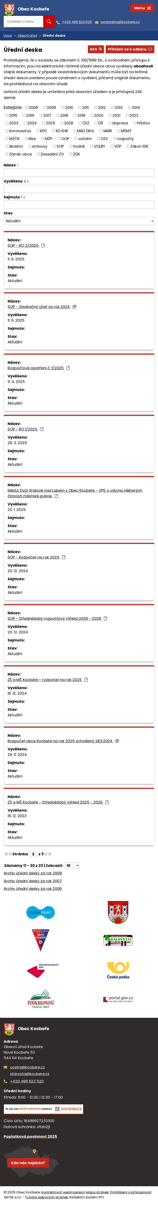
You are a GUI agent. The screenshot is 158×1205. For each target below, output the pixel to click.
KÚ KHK (62, 131)
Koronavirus (20, 131)
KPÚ (43, 131)
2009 (51, 108)
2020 (98, 116)
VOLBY (99, 146)
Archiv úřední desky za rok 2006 (33, 889)
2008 (33, 108)
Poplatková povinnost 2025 (30, 1137)
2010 (69, 108)
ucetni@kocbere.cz (27, 1068)
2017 (47, 116)
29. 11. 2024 (17, 755)
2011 (85, 108)
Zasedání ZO (52, 154)
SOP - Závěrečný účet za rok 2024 (42, 307)
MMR (107, 131)
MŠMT (126, 131)
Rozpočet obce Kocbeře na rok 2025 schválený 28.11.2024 (63, 741)
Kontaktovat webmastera (62, 1193)
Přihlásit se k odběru (129, 50)
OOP (65, 139)
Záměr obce (20, 154)
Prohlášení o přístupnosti (130, 1193)
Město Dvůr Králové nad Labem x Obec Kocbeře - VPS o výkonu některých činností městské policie (75, 493)
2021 (116, 116)
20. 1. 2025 (17, 510)
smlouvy (39, 146)
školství (16, 146)
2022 (133, 116)
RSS (95, 50)
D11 (100, 123)
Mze (32, 139)
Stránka (20, 854)
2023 (13, 123)
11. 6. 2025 (16, 259)
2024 (32, 123)
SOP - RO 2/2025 (26, 246)
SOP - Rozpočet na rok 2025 (36, 557)
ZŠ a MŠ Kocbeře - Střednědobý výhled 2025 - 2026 (58, 802)
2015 (13, 116)
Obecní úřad (27, 36)
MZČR (14, 139)
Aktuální (15, 281)
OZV (104, 139)
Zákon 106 (139, 146)
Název (10, 165)
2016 (30, 116)
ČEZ (85, 123)
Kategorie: (13, 108)
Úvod (8, 36)
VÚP (117, 146)
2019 (81, 116)
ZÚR (76, 154)
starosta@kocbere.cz (29, 1075)
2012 (102, 108)
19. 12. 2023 (17, 816)
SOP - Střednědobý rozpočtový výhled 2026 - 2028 (57, 619)
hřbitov (143, 123)
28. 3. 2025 (17, 443)
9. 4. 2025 (16, 382)
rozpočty (125, 139)
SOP (60, 146)
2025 (50, 123)
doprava (120, 123)
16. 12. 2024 (17, 694)
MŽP (48, 139)
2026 (68, 123)
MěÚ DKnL (85, 131)
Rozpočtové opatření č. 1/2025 (39, 368)
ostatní (85, 139)
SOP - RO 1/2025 (25, 429)
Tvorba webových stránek (46, 1198)
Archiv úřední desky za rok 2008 (33, 873)
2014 (136, 108)
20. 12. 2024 (18, 571)
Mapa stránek (97, 1193)
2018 (64, 116)
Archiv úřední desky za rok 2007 (33, 881)
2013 (119, 108)
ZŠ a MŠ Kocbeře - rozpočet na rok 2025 (48, 680)
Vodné (79, 146)
